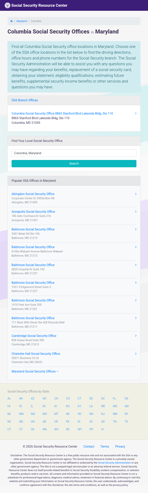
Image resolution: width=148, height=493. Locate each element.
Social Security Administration (114, 462)
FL (114, 398)
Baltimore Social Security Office (74, 229)
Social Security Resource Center (36, 5)
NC (9, 421)
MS (33, 414)
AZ (32, 398)
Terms (104, 446)
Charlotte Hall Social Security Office (74, 354)
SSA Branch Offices (25, 100)
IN (44, 406)
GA (126, 398)
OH (33, 421)
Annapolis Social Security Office (74, 211)
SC (91, 421)
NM (115, 414)
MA (127, 406)
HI (9, 406)
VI (102, 429)
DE (91, 398)
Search (74, 163)
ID (20, 406)
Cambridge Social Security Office (74, 336)
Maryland (22, 21)
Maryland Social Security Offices (35, 371)
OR (56, 421)
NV (80, 414)
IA (55, 406)
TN (115, 421)
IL (32, 406)
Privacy (120, 446)
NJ (103, 414)
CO (68, 398)
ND (21, 421)
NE (68, 414)
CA (56, 398)
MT (56, 414)
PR (91, 429)
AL (9, 398)
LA (91, 406)
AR (44, 398)
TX (126, 421)
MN (21, 414)
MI (9, 414)
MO (44, 414)
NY (126, 414)
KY (79, 406)
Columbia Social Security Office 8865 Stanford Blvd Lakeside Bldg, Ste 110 (74, 113)
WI (67, 429)
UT (9, 429)
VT (21, 429)
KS (68, 406)
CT (79, 398)
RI (79, 421)
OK (44, 421)
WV (56, 429)
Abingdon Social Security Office (74, 194)
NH (91, 414)
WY (80, 429)
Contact (88, 446)
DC (103, 398)
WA (44, 429)
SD (103, 421)
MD (115, 406)
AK (21, 398)
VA (32, 429)
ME (103, 406)
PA (67, 421)
